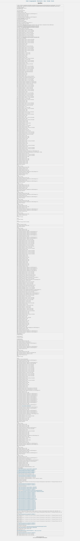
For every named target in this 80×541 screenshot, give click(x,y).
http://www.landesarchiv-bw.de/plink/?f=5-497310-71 (27, 483)
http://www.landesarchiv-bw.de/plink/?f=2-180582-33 (27, 484)
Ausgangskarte (32, 1)
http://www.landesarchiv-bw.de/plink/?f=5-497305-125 (27, 502)
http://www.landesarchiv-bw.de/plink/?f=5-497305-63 (27, 501)
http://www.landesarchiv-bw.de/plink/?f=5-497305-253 (27, 505)
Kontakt (48, 1)
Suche (52, 1)
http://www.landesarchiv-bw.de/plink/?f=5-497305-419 (27, 509)
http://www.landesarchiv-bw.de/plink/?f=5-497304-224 (27, 475)
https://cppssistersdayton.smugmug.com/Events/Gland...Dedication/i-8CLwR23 (31, 491)
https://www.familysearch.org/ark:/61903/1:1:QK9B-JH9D (28, 488)
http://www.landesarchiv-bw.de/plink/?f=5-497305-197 (27, 504)
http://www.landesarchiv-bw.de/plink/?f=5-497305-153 (27, 503)
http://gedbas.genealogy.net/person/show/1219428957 (25, 472)
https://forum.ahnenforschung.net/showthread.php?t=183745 (36, 526)
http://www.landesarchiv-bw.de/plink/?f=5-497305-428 (27, 476)
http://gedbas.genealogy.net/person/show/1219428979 (25, 470)
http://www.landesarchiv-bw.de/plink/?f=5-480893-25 (27, 532)
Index (44, 1)
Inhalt (27, 1)
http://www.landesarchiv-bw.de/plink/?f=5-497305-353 (27, 506)
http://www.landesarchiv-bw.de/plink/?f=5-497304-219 (27, 497)
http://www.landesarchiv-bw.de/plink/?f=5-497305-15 (27, 498)
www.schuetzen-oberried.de (26, 405)
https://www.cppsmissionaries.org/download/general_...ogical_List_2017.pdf (29, 530)
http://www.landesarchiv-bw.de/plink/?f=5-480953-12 (27, 514)
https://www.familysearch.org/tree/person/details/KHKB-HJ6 (32, 490)
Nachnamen (40, 1)
